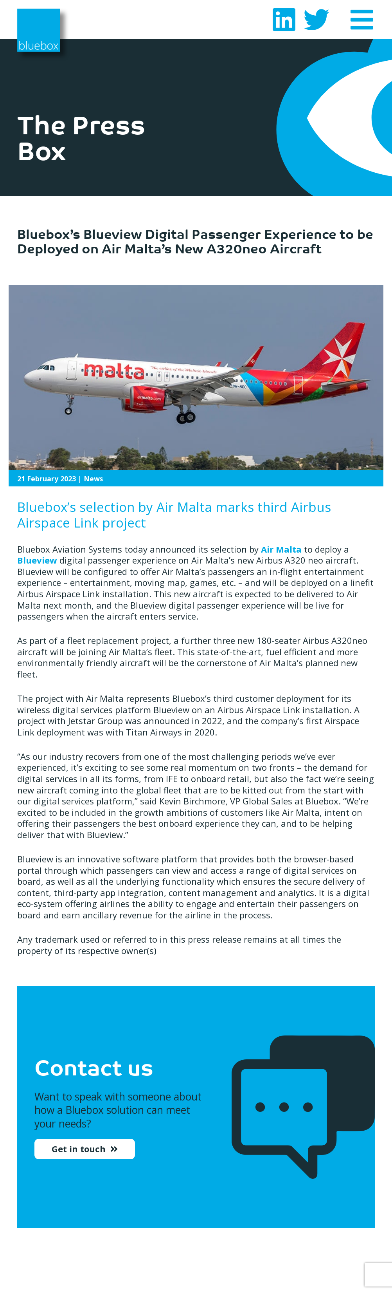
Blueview (37, 560)
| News (60, 478)
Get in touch (80, 1151)
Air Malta (281, 549)
